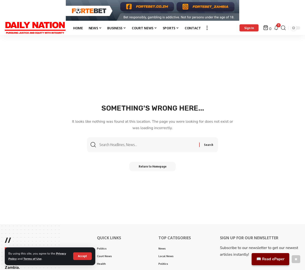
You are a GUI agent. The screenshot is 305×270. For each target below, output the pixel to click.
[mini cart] (267, 29)
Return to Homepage (153, 168)
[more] (207, 29)
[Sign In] (249, 29)
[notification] (276, 29)
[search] (283, 29)
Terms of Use (33, 259)
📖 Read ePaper (270, 259)
